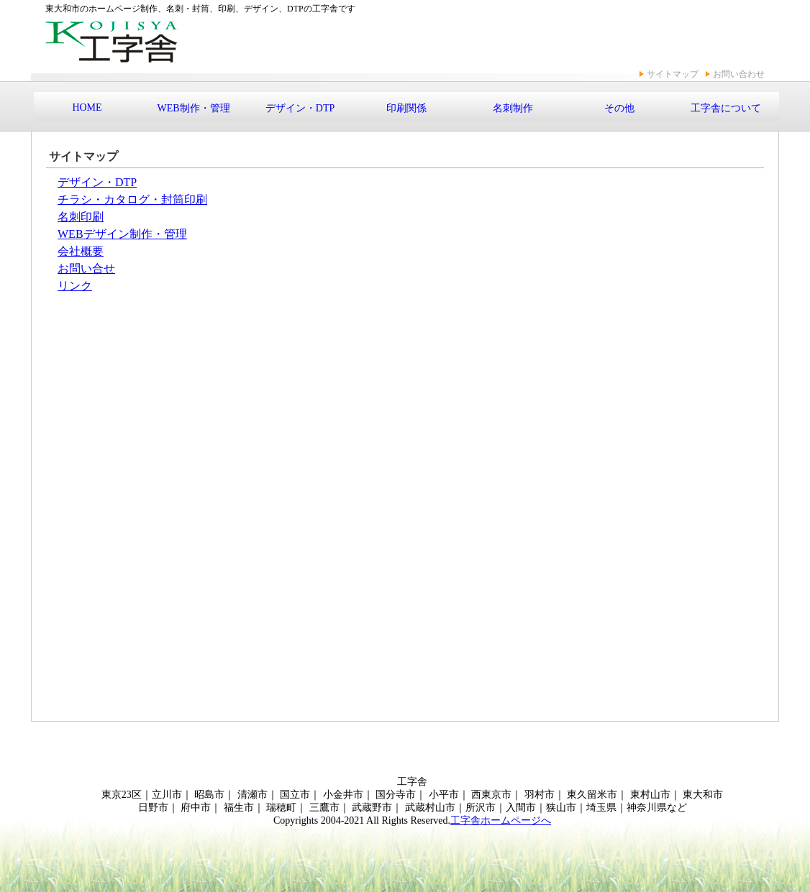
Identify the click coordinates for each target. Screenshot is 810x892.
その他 (619, 108)
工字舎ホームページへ (500, 820)
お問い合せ (86, 268)
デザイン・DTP (300, 108)
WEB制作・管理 (193, 108)
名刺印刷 (81, 217)
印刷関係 (406, 108)
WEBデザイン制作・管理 (122, 234)
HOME (86, 107)
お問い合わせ (739, 74)
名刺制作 (513, 108)
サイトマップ (672, 74)
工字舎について (726, 108)
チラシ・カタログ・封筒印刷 (132, 199)
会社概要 (81, 251)
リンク (75, 286)
